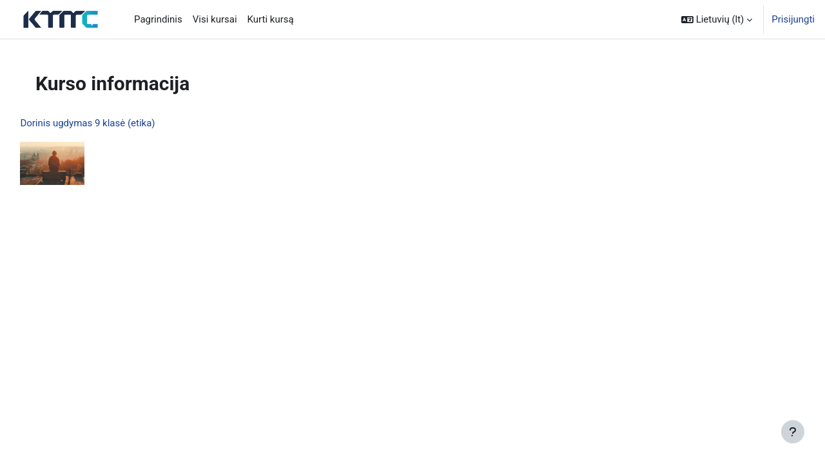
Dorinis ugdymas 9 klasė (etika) (116, 123)
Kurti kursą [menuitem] (271, 19)
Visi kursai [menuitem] (215, 19)
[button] (717, 19)
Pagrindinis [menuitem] (158, 19)
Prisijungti (793, 19)
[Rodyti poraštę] (792, 431)
